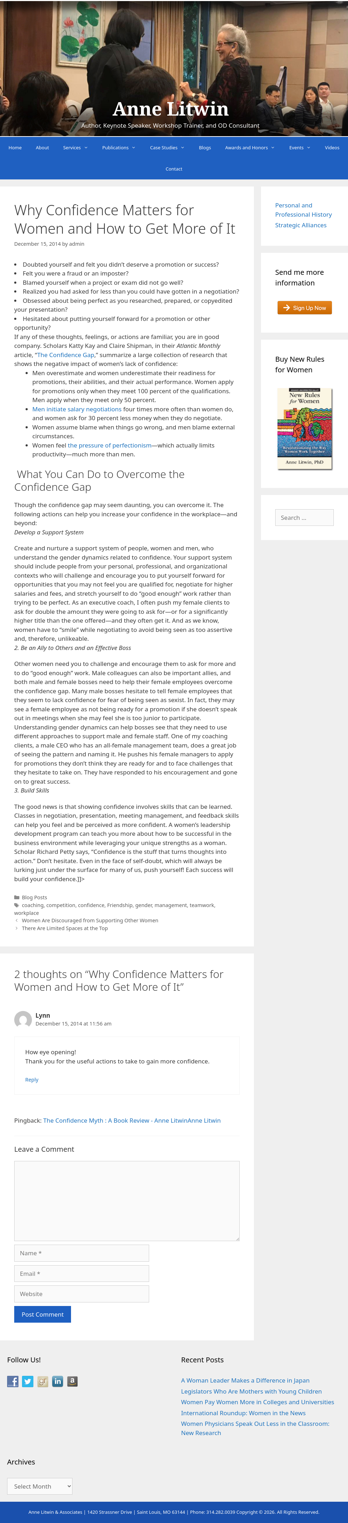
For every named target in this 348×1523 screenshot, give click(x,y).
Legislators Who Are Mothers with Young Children (251, 1391)
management (170, 905)
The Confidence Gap (65, 355)
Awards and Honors (253, 147)
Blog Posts (34, 897)
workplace (26, 913)
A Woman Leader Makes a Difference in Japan (245, 1380)
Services (79, 147)
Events (303, 147)
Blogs (205, 147)
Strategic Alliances (301, 225)
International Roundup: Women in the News (243, 1413)
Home (15, 147)
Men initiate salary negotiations (76, 409)
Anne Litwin (170, 109)
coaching (33, 905)
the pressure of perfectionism (110, 445)
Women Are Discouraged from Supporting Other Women (90, 920)
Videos (332, 147)
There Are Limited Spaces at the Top (65, 928)
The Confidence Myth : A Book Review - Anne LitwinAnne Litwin (132, 1120)
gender (143, 905)
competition (60, 905)
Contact (173, 169)
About (42, 147)
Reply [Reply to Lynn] (31, 1079)
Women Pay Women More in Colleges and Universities (257, 1402)
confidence (91, 905)
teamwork (202, 905)
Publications (122, 147)
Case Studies (171, 147)
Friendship (120, 905)
